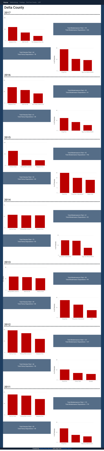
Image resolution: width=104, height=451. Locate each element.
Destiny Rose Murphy (45, 448)
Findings (22, 2)
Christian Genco (66, 448)
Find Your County (31, 2)
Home (5, 2)
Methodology (14, 2)
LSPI (39, 2)
